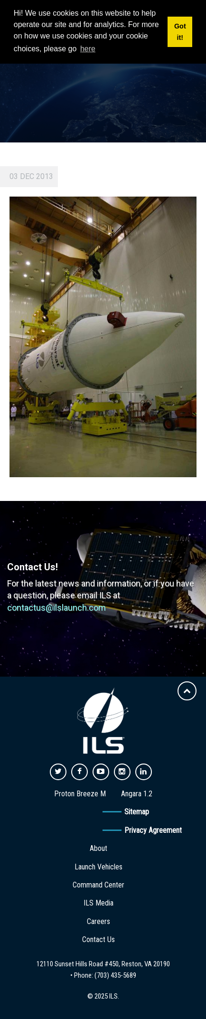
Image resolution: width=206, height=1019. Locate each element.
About (98, 848)
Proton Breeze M (80, 793)
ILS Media (98, 902)
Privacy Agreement (153, 830)
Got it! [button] (180, 31)
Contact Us (98, 939)
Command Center (98, 884)
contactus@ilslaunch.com (56, 608)
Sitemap (136, 811)
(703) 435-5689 (115, 975)
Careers (98, 921)
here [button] (87, 49)
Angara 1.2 (136, 793)
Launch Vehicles (98, 866)
